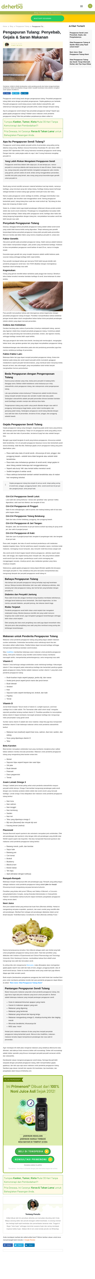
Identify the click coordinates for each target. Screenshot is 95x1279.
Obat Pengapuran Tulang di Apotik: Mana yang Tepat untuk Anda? (80, 45)
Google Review (30, 1240)
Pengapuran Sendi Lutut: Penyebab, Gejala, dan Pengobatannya (79, 35)
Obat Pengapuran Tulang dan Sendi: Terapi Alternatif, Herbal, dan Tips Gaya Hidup (80, 62)
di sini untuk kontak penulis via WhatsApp (44, 1229)
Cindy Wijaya (16, 45)
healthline (10, 652)
